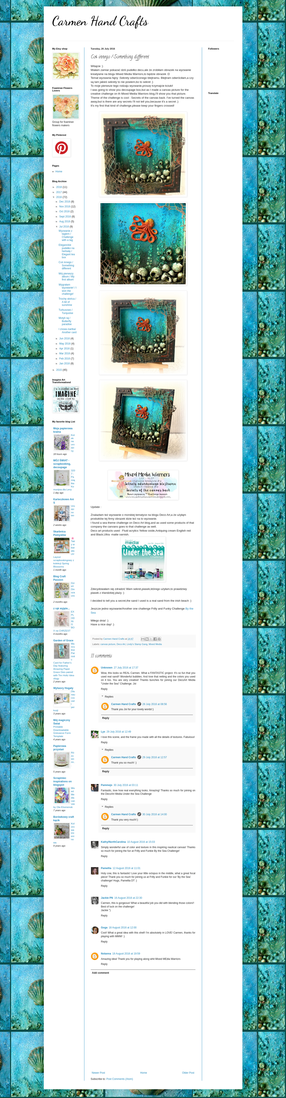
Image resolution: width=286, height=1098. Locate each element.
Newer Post (98, 1072)
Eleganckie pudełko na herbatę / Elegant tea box (67, 251)
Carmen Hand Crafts (100, 21)
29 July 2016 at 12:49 (119, 731)
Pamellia (106, 868)
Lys (103, 731)
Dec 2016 (65, 201)
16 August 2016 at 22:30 (128, 897)
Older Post (188, 1072)
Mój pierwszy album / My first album (66, 276)
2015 (59, 369)
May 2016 (65, 343)
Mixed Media (155, 644)
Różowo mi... (73, 759)
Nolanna (106, 953)
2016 (59, 197)
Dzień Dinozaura (73, 589)
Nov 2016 (65, 206)
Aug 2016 (65, 221)
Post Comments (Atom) (119, 1078)
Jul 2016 (64, 226)
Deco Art (121, 644)
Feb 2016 (65, 358)
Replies (109, 696)
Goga (104, 927)
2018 (59, 187)
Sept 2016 (65, 216)
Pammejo (106, 785)
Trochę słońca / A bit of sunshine (67, 301)
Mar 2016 (65, 353)
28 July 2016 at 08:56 (154, 704)
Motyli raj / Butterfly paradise (65, 321)
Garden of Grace (63, 640)
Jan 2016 (64, 363)
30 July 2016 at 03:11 (126, 785)
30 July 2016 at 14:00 (154, 814)
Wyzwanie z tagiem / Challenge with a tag (66, 235)
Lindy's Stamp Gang (137, 644)
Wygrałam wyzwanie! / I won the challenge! (67, 289)
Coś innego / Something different (66, 265)
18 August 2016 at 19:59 (126, 953)
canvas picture (107, 644)
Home (143, 1072)
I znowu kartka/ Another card (67, 331)
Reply (104, 689)
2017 (59, 192)
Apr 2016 (64, 348)
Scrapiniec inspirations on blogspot (62, 781)
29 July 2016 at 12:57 (154, 757)
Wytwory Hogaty (63, 688)
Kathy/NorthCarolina (113, 841)
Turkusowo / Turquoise (66, 311)
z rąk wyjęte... (61, 608)
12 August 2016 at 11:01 (126, 868)
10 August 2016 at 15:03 (141, 841)
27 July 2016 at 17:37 (126, 667)
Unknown (107, 667)
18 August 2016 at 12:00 (122, 927)
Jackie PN (107, 897)
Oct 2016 (64, 211)
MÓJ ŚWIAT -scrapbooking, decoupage (62, 464)
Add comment (100, 972)
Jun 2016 (64, 338)
